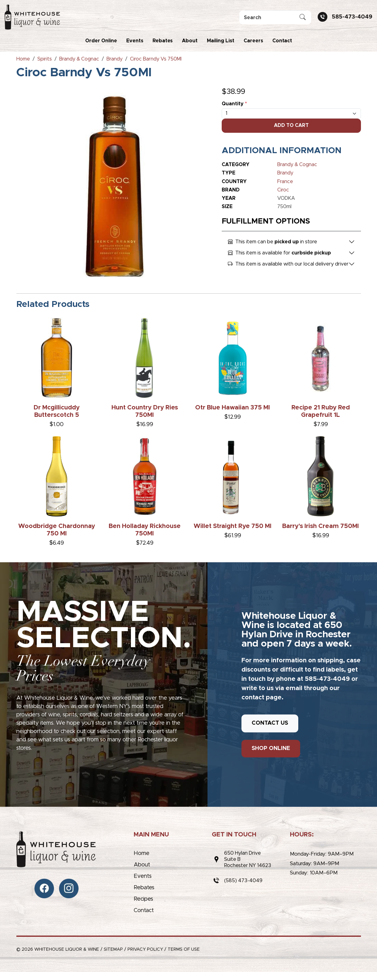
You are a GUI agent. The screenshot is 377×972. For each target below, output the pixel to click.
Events (134, 40)
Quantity (234, 103)
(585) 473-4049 (243, 880)
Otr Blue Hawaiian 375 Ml (232, 407)
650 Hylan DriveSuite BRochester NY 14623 (247, 859)
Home (141, 853)
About (190, 40)
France (285, 181)
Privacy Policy (145, 949)
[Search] (275, 17)
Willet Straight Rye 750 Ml (232, 526)
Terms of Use (184, 949)
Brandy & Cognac (297, 164)
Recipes (143, 899)
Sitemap (113, 949)
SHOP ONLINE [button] (271, 748)
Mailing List (220, 40)
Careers (253, 40)
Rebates (163, 40)
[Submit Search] (302, 18)
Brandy (285, 172)
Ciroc (283, 189)
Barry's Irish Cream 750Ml (320, 526)
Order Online (101, 40)
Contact (282, 40)
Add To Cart (291, 125)
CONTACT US (270, 723)
